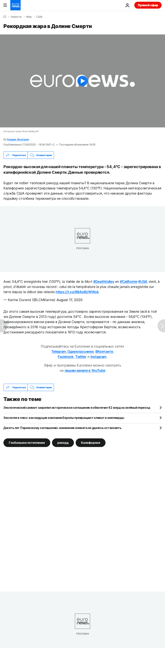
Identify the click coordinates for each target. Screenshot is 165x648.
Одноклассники (80, 351)
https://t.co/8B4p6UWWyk (77, 292)
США (39, 16)
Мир (29, 16)
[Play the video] (82, 80)
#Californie (128, 281)
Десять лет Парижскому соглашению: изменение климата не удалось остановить (62, 428)
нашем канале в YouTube (85, 370)
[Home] (4, 16)
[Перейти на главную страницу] (15, 5)
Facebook (65, 356)
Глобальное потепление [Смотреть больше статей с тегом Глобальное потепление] (27, 442)
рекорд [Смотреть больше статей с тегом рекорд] (63, 442)
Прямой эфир (148, 5)
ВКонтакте (104, 351)
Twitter (80, 356)
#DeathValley (103, 281)
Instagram (98, 356)
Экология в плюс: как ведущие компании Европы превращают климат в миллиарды (63, 417)
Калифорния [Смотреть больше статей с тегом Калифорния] (90, 442)
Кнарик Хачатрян (18, 139)
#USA (142, 281)
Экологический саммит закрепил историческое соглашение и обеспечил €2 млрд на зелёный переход (76, 407)
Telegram (58, 351)
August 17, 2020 (69, 300)
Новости (16, 16)
